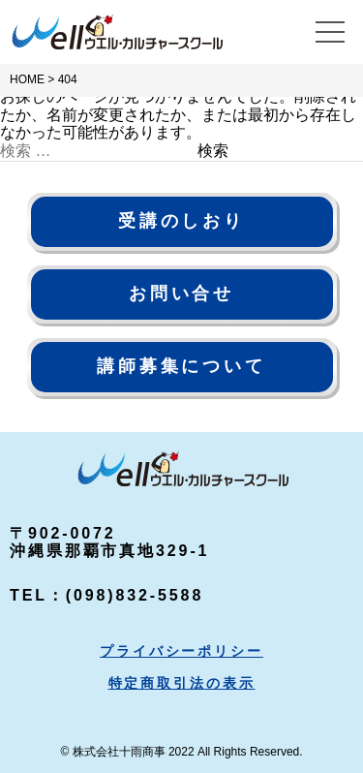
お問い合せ (182, 293)
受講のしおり (182, 221)
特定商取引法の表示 (182, 683)
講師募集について (182, 366)
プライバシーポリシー (181, 651)
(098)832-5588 (134, 595)
